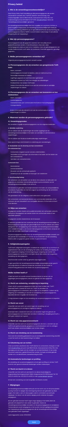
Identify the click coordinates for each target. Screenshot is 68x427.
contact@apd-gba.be (45, 376)
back (34, 422)
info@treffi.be (41, 20)
